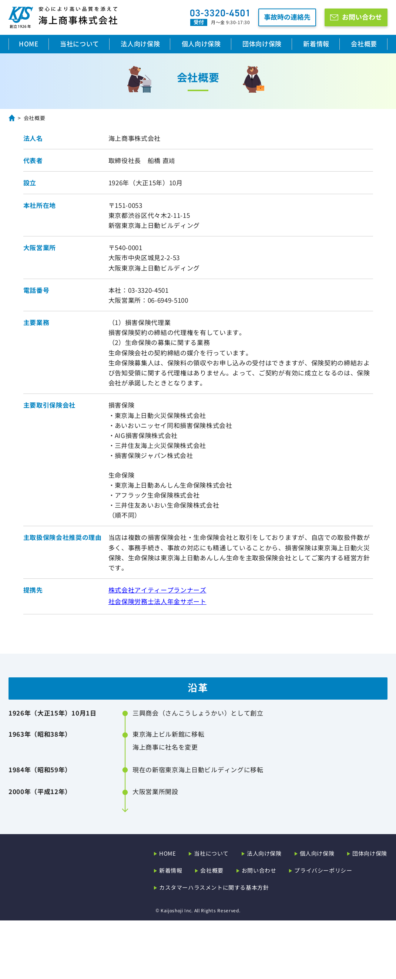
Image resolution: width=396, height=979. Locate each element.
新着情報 (316, 43)
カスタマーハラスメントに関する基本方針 (214, 946)
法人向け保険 (140, 43)
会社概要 (364, 43)
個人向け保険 (201, 43)
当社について (79, 43)
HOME (28, 43)
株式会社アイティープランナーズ (157, 589)
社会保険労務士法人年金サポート (157, 601)
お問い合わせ (362, 16)
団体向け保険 (262, 43)
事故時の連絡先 (287, 16)
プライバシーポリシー (323, 929)
